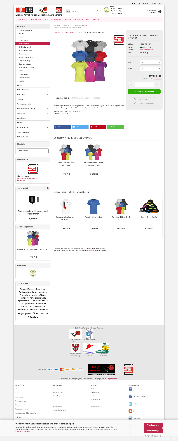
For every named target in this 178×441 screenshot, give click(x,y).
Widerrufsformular (21, 409)
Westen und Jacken (26, 57)
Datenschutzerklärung (22, 431)
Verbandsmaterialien (24, 104)
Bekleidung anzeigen (26, 30)
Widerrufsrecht (20, 405)
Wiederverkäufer (96, 407)
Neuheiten (79, 20)
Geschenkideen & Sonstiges (26, 109)
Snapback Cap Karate (149, 217)
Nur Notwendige (153, 431)
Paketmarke (19, 393)
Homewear (21, 20)
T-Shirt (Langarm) (25, 47)
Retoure (55, 389)
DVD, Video (21, 95)
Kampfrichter (23, 40)
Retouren (18, 417)
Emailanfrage (95, 400)
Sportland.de (57, 407)
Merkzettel (156, 3)
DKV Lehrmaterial (23, 90)
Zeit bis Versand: (131, 49)
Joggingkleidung (24, 61)
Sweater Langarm (25, 54)
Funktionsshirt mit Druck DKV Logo (66, 164)
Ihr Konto (94, 389)
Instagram (136, 418)
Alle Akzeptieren (153, 425)
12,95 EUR (33, 257)
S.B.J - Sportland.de (110, 379)
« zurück (65, 32)
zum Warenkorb (96, 392)
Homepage (90, 251)
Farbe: (130, 62)
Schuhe (21, 71)
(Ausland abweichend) (146, 50)
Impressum (19, 397)
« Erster (57, 32)
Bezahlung (56, 396)
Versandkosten (20, 401)
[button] (62, 127)
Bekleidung (21, 26)
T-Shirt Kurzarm (24, 44)
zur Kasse (94, 396)
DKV (46, 20)
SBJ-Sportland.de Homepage (27, 178)
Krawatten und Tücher (26, 68)
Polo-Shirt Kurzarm (25, 51)
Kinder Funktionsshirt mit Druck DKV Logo (93, 164)
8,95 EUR (33, 219)
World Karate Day (23, 132)
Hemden (22, 34)
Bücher (19, 85)
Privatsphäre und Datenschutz (25, 413)
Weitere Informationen (153, 436)
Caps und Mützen (25, 64)
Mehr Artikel (21, 181)
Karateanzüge (23, 74)
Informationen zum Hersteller (86, 98)
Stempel (20, 123)
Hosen (21, 37)
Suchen (68, 20)
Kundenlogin (144, 3)
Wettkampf (21, 114)
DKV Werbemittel (23, 137)
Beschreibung (62, 98)
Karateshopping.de (59, 410)
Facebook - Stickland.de (141, 396)
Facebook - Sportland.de (141, 389)
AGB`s (17, 389)
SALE (88, 20)
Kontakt (96, 20)
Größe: (130, 69)
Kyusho (21, 81)
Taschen (20, 99)
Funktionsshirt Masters (93, 217)
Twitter (135, 404)
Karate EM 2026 (35, 20)
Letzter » (80, 32)
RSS (134, 411)
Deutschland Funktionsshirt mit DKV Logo (66, 218)
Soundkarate (56, 20)
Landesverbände (24, 78)
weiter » (72, 32)
